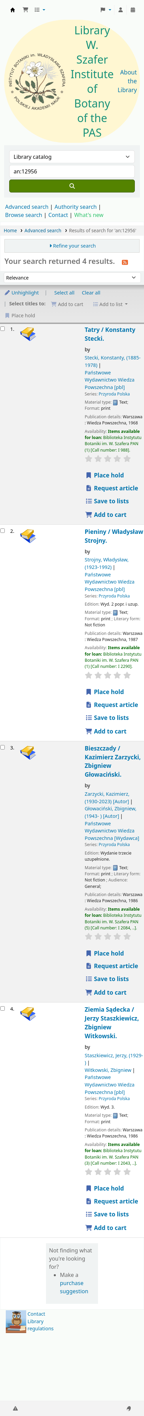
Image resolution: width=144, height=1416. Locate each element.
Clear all (91, 292)
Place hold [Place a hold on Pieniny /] (104, 692)
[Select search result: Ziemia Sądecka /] (2, 1008)
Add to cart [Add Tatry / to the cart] (106, 515)
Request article (111, 488)
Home (10, 230)
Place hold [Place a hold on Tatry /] (104, 475)
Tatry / (110, 334)
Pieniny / (114, 536)
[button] (25, 9)
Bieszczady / (113, 761)
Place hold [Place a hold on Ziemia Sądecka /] (104, 1188)
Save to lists (107, 501)
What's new (88, 215)
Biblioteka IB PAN (12, 9)
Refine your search (74, 245)
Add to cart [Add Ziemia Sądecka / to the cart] (106, 1228)
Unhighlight (21, 292)
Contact (36, 1314)
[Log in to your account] (120, 9)
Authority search (75, 206)
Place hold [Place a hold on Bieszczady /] (104, 953)
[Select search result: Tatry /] (2, 328)
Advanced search (26, 206)
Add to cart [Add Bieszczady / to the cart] (106, 992)
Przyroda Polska (114, 394)
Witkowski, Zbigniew (108, 1070)
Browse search (23, 215)
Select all (64, 292)
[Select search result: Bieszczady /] (2, 747)
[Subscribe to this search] (125, 261)
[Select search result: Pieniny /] (2, 530)
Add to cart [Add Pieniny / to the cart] (106, 731)
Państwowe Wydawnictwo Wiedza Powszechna (109, 379)
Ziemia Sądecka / (112, 1023)
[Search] (72, 186)
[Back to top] (123, 1395)
